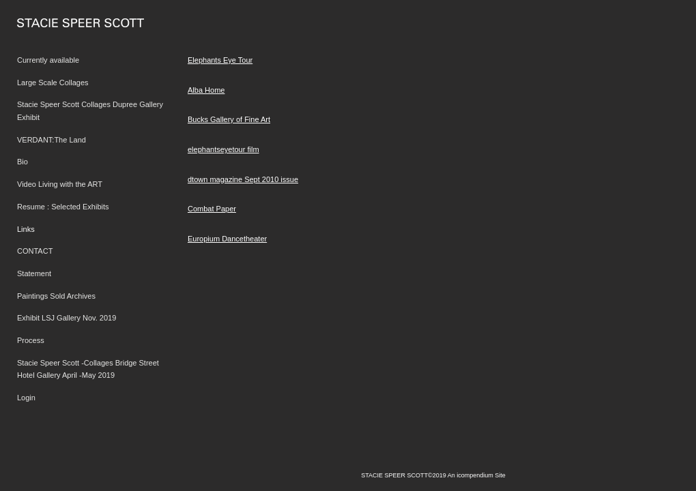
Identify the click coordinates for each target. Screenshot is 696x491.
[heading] (51, 23)
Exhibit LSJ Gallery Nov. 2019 (66, 318)
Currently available (48, 60)
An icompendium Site (477, 475)
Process (30, 340)
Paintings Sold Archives (56, 296)
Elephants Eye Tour (220, 60)
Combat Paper (212, 209)
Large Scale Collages (53, 82)
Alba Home (206, 90)
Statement (34, 273)
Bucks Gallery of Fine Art (229, 119)
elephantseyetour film (223, 149)
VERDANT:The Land (51, 140)
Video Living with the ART (59, 184)
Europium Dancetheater (227, 239)
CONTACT (35, 251)
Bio (22, 162)
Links (26, 229)
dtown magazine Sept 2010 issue (243, 179)
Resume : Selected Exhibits (63, 207)
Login (26, 397)
